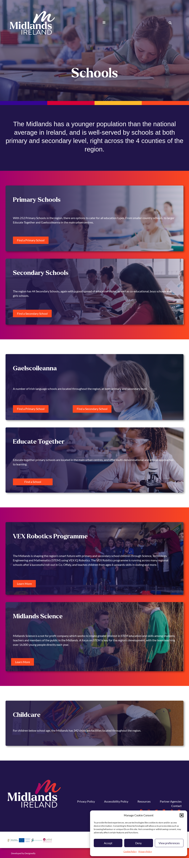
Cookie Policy (130, 851)
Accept (108, 843)
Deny (138, 843)
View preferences (169, 843)
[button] (181, 815)
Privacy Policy (145, 851)
